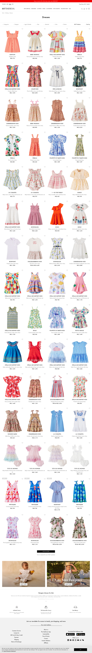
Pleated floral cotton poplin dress (79, 332)
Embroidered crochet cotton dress (12, 332)
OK (80, 649)
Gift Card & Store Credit (16, 635)
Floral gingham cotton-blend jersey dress (12, 542)
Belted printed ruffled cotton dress (57, 263)
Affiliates (46, 643)
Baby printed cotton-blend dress (12, 298)
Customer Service (16, 630)
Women (4, 4)
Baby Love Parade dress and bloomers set (57, 470)
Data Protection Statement (10, 651)
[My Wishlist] (86, 8)
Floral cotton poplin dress (79, 542)
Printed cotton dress (57, 56)
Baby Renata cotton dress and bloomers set (35, 194)
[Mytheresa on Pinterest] (73, 640)
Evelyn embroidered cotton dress (79, 436)
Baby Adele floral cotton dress (80, 194)
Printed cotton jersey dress (80, 401)
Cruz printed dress (57, 160)
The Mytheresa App (46, 632)
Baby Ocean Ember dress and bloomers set (35, 470)
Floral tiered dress (35, 542)
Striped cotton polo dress (12, 263)
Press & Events (46, 636)
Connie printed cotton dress (35, 332)
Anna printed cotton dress (57, 332)
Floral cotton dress (12, 160)
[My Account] (84, 8)
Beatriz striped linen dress (57, 436)
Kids (10, 4)
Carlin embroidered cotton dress (79, 229)
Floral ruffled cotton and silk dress (35, 91)
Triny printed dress (79, 160)
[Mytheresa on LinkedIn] (68, 640)
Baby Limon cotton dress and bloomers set (12, 194)
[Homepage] (8, 8)
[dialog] (46, 649)
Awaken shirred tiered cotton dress (35, 436)
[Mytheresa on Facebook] (70, 640)
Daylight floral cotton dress (35, 401)
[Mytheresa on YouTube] (78, 640)
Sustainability (46, 634)
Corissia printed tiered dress (12, 506)
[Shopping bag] (89, 8)
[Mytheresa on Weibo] (80, 640)
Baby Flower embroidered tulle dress (79, 367)
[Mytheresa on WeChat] (83, 640)
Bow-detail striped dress (34, 229)
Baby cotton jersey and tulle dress (57, 367)
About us (46, 629)
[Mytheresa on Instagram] (75, 640)
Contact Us (16, 633)
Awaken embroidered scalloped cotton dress (79, 263)
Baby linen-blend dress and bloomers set (79, 298)
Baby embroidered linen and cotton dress (12, 367)
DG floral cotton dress (35, 263)
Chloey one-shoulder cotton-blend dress (57, 229)
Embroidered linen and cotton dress (57, 91)
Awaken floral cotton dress (79, 125)
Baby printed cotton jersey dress (57, 298)
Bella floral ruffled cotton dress (12, 436)
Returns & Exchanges (16, 642)
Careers (46, 638)
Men (7, 4)
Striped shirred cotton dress (57, 401)
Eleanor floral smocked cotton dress (35, 125)
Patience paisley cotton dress (12, 125)
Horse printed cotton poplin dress (12, 401)
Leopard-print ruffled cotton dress (57, 125)
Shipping (16, 639)
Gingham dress (12, 56)
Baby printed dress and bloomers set (34, 298)
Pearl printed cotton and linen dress (35, 56)
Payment (16, 637)
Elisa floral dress (79, 506)
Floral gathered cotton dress (57, 542)
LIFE (12, 4)
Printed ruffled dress (12, 91)
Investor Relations (46, 640)
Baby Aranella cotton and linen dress (57, 194)
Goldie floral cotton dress (79, 91)
